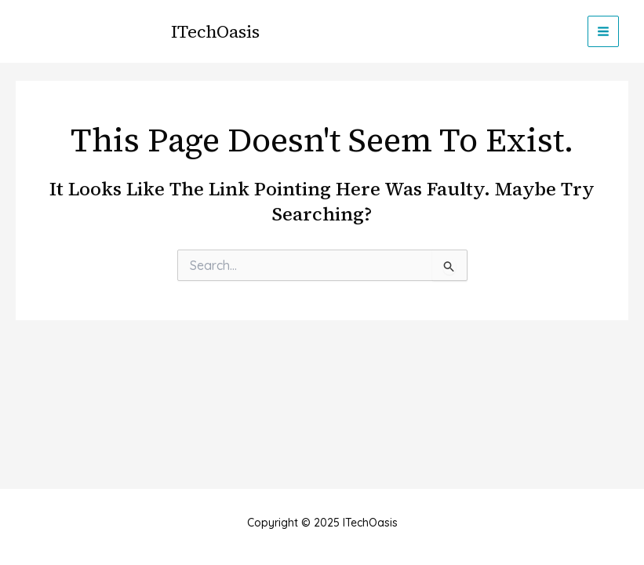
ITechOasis (215, 31)
